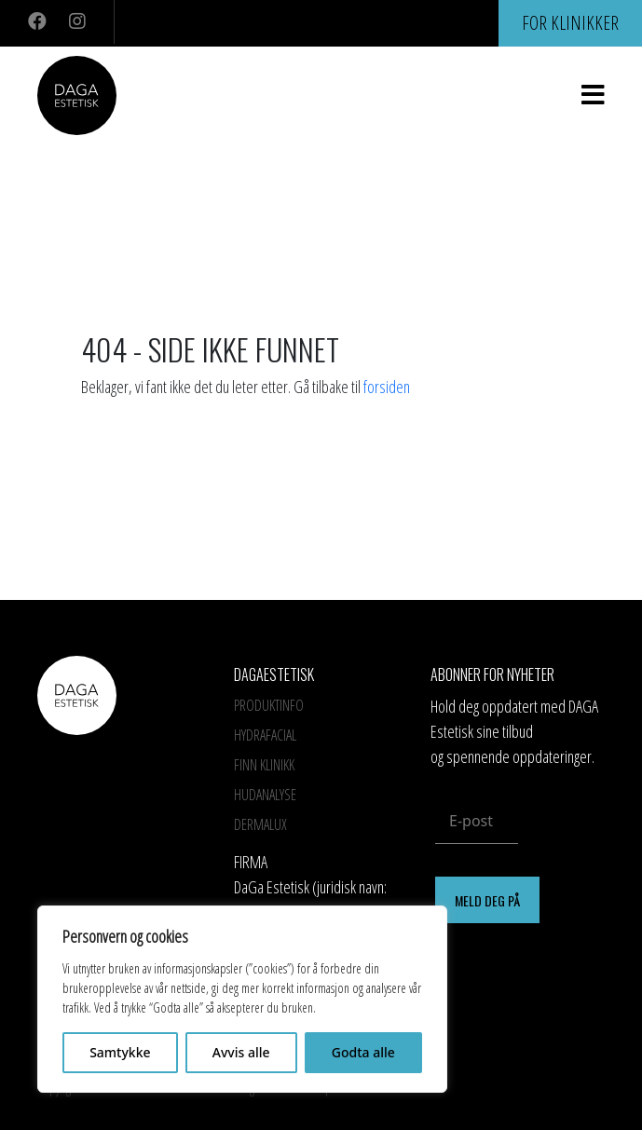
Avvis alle (241, 1052)
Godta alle (363, 1052)
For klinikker (570, 22)
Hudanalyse (265, 794)
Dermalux (260, 824)
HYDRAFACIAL (265, 735)
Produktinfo (269, 705)
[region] (242, 999)
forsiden (386, 386)
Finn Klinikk (264, 765)
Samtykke (119, 1052)
